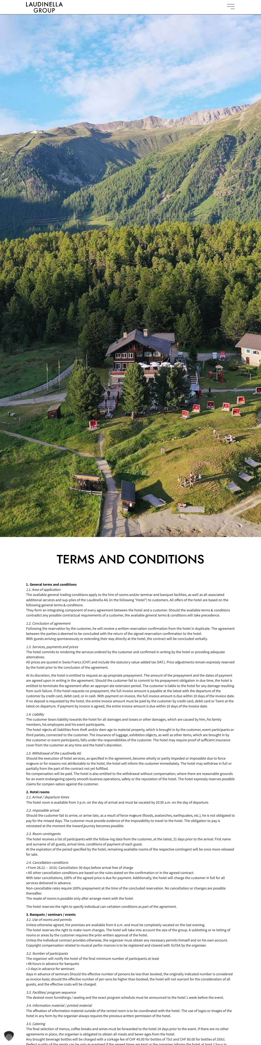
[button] (9, 1036)
